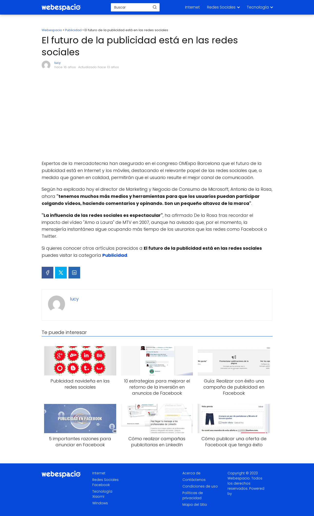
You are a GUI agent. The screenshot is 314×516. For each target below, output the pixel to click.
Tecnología (258, 7)
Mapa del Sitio (194, 504)
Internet (192, 7)
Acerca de (191, 473)
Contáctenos (194, 479)
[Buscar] (155, 7)
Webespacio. (239, 478)
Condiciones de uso (200, 486)
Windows (100, 503)
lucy (57, 62)
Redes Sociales (221, 7)
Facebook (101, 484)
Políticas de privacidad (192, 495)
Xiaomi (98, 496)
